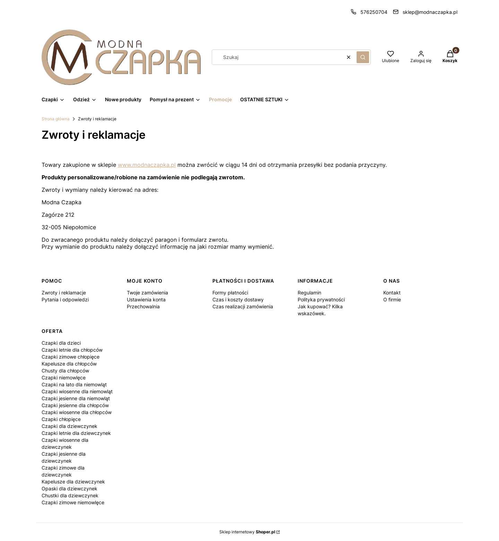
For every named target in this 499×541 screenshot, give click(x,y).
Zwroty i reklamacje (64, 292)
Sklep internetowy (247, 531)
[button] (363, 57)
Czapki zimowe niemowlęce (73, 502)
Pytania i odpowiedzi (65, 299)
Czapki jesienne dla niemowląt (76, 398)
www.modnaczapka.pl (147, 164)
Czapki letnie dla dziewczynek (76, 433)
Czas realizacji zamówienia (242, 306)
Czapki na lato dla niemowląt (74, 384)
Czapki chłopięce (61, 419)
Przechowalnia (143, 306)
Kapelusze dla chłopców (69, 364)
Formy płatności (230, 292)
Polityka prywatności (321, 299)
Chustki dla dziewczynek (70, 495)
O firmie (392, 299)
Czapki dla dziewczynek (69, 426)
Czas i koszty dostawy (238, 299)
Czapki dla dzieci (61, 343)
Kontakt (392, 292)
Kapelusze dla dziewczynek (73, 481)
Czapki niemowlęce (64, 377)
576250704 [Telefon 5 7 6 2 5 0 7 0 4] (373, 12)
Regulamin (309, 292)
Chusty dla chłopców (65, 370)
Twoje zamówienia (147, 292)
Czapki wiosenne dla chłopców (77, 412)
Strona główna (56, 118)
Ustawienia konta (146, 299)
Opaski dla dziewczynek (69, 488)
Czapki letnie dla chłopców (72, 350)
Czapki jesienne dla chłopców (75, 405)
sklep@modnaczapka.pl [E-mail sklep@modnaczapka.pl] (430, 12)
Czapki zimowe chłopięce (70, 357)
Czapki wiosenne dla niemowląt (77, 391)
